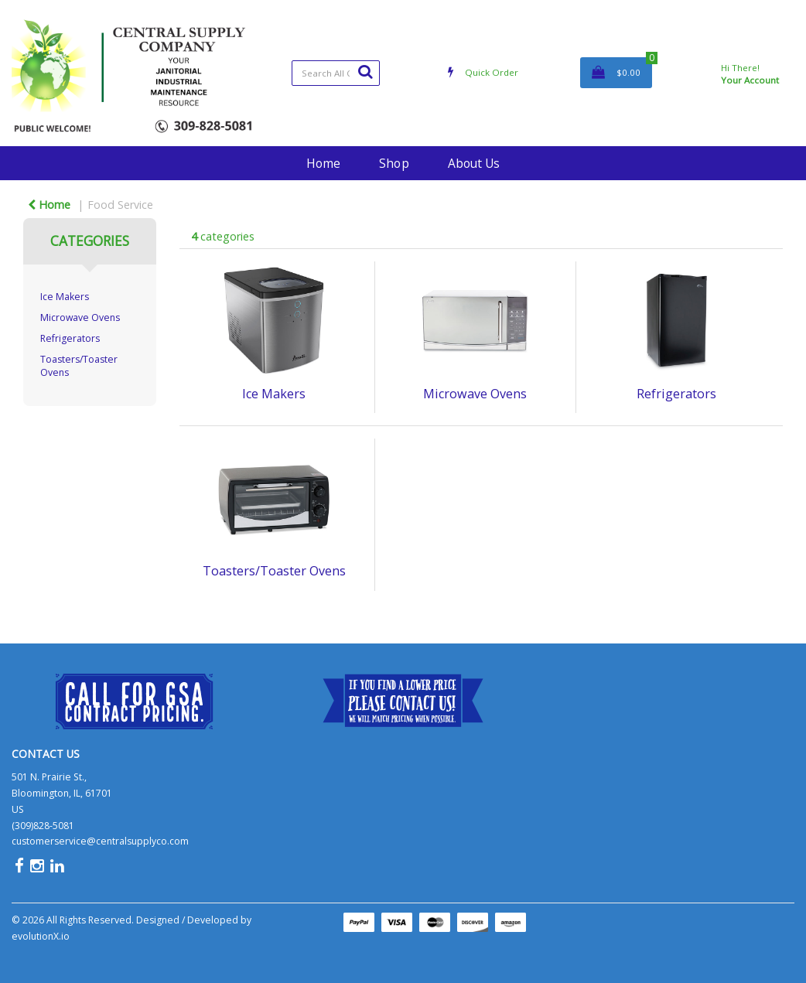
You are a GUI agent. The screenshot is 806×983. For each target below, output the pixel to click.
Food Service (120, 204)
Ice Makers (64, 296)
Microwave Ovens (80, 317)
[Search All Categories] (336, 73)
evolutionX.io (41, 936)
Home (323, 163)
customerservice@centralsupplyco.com (100, 841)
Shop (394, 163)
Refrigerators (70, 338)
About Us (474, 163)
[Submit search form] (365, 71)
